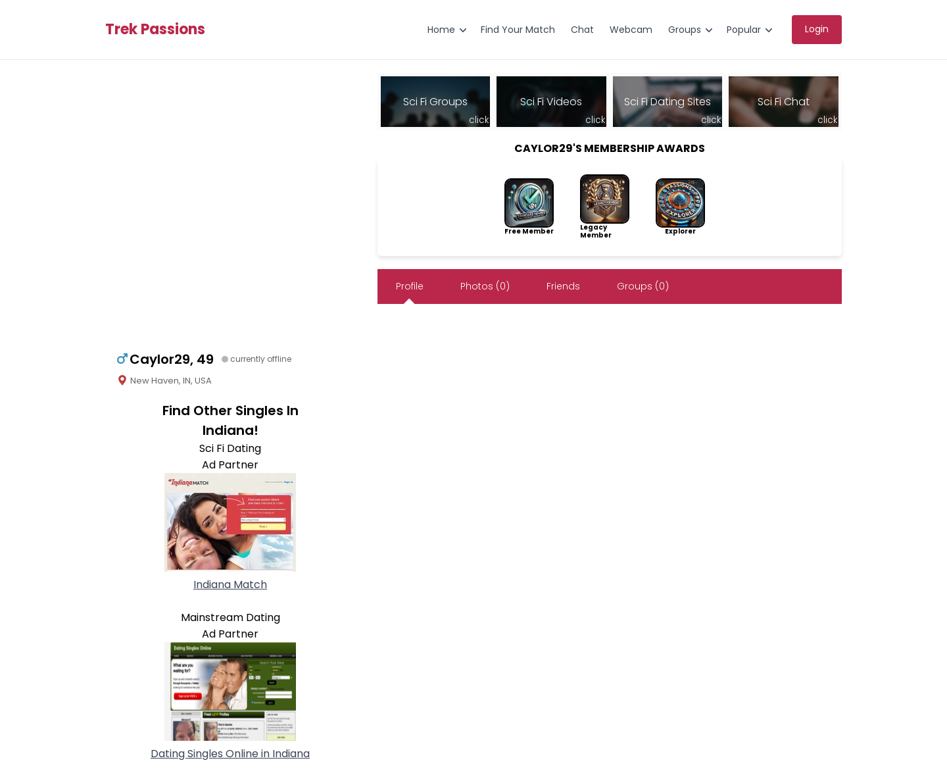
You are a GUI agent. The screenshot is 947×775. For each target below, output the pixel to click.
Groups (684, 29)
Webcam (631, 29)
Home (441, 29)
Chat (582, 29)
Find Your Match (518, 29)
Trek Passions (155, 30)
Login (817, 29)
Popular (744, 29)
